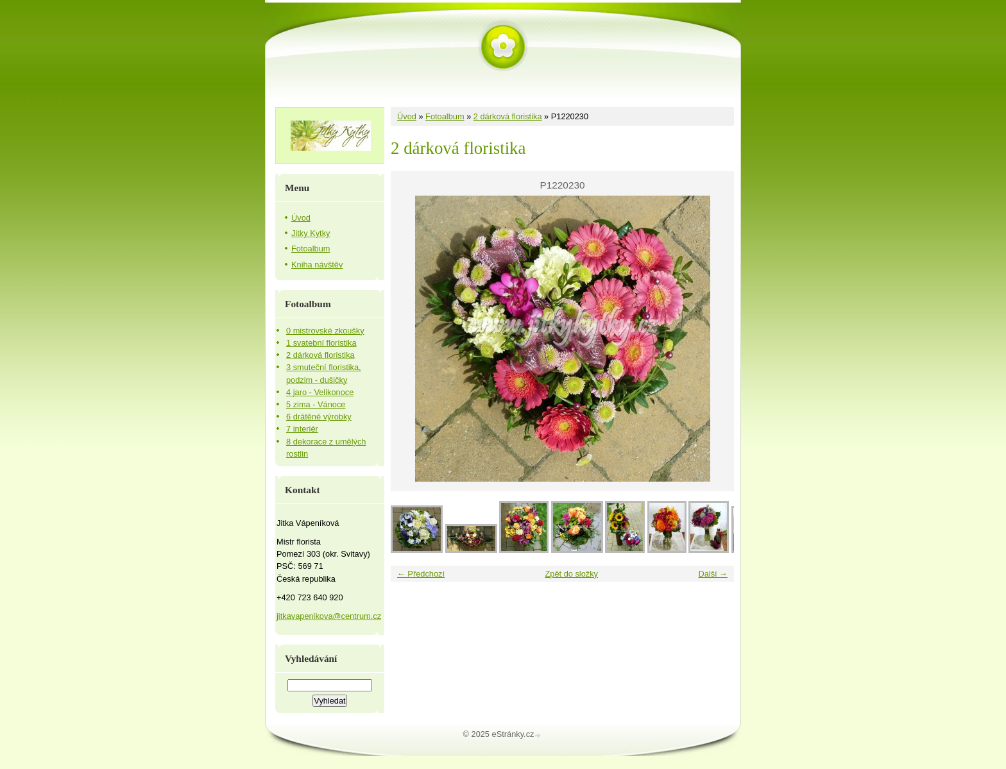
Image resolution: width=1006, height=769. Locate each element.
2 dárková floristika (507, 116)
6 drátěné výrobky (319, 416)
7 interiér (302, 429)
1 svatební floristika (321, 343)
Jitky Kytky (310, 233)
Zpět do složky (571, 574)
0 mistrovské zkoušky (325, 330)
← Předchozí (421, 574)
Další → (713, 574)
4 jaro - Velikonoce (320, 392)
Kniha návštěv (317, 264)
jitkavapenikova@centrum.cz (329, 616)
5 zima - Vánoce (315, 404)
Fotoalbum (444, 116)
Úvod (406, 116)
